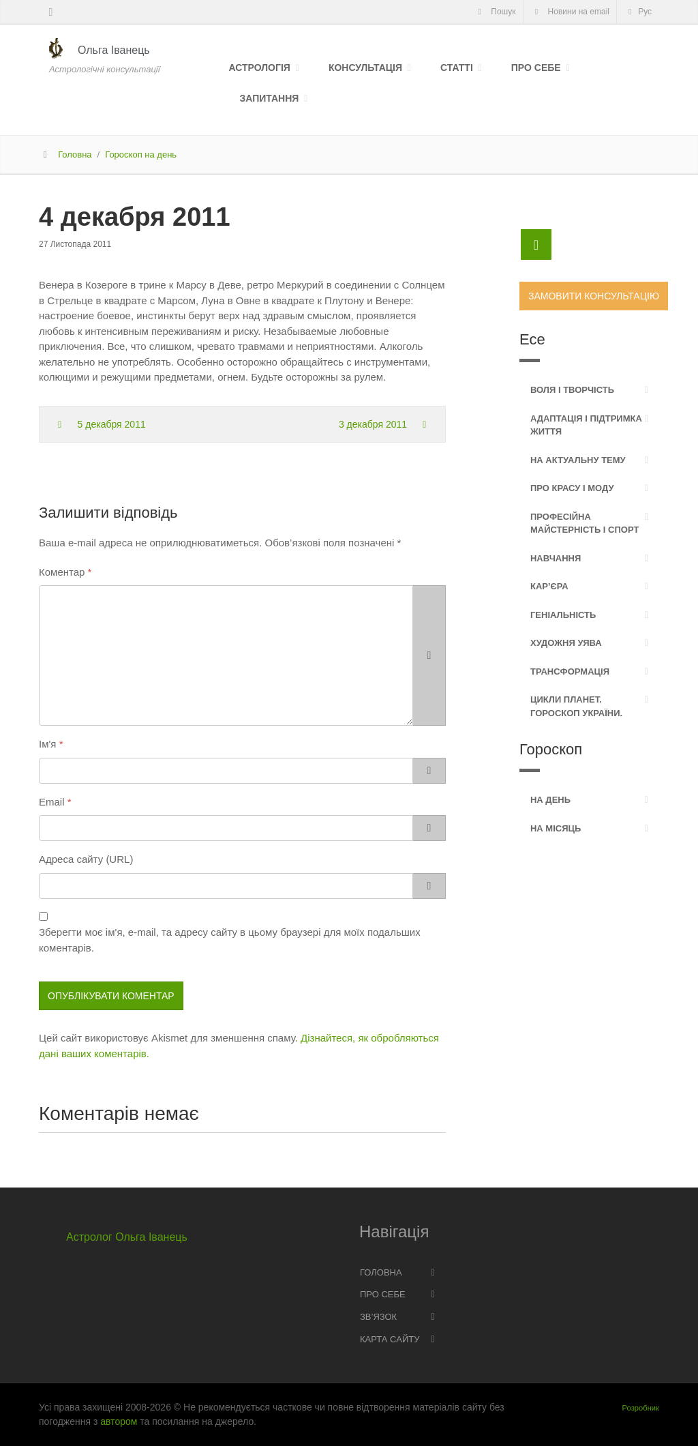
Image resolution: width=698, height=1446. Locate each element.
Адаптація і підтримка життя (586, 425)
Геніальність (563, 615)
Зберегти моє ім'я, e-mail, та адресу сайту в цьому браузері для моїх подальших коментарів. (230, 940)
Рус (638, 11)
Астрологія (259, 67)
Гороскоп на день (141, 154)
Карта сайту (389, 1339)
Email (52, 802)
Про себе (536, 67)
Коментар (62, 572)
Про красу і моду (572, 488)
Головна (74, 154)
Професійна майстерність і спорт (584, 523)
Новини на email (570, 11)
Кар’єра (549, 586)
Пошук (494, 11)
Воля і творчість (572, 390)
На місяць (555, 828)
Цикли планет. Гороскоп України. (576, 706)
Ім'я (47, 744)
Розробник (640, 1408)
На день (550, 800)
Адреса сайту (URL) (86, 859)
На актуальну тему (578, 460)
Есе (532, 339)
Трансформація (569, 671)
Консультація (365, 67)
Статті (456, 67)
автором (118, 1421)
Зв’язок (378, 1317)
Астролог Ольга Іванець (126, 1237)
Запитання (269, 98)
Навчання (555, 558)
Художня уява (566, 643)
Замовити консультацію (593, 296)
